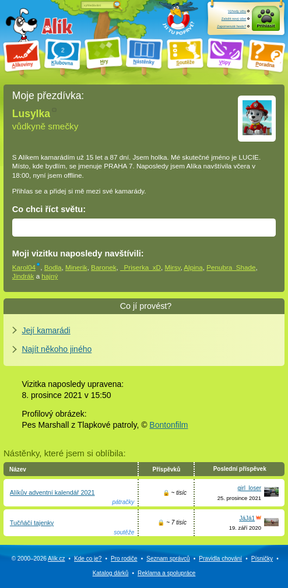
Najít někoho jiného (57, 349)
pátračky (123, 502)
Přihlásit (266, 26)
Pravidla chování (220, 558)
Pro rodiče (124, 558)
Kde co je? (87, 558)
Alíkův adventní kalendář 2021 (52, 492)
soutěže (124, 532)
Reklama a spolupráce (166, 573)
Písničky (262, 558)
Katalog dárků (111, 573)
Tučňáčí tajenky (32, 522)
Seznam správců (167, 558)
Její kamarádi (46, 330)
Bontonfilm (168, 424)
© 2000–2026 (38, 558)
